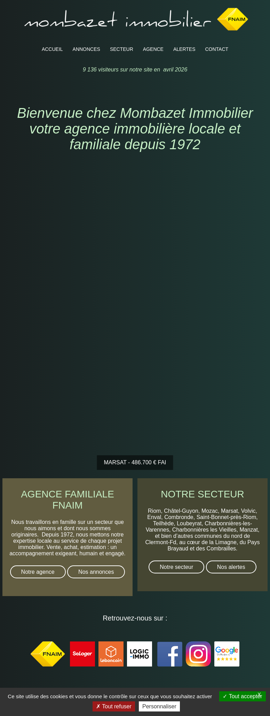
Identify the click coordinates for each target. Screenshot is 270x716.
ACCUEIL (52, 49)
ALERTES (184, 49)
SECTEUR (121, 49)
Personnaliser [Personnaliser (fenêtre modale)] (159, 706)
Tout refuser (114, 706)
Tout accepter (242, 696)
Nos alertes (231, 567)
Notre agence (38, 572)
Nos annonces (96, 572)
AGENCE (153, 49)
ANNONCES (86, 49)
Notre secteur (176, 567)
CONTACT (217, 49)
